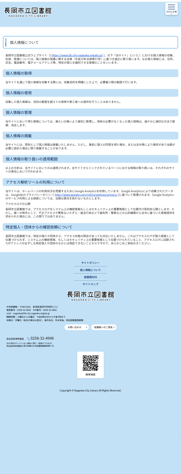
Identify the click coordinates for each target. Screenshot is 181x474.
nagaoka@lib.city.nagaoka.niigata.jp (31, 313)
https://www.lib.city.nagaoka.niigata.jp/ (77, 55)
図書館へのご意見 (103, 327)
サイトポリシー (90, 262)
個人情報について (90, 270)
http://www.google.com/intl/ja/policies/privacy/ (86, 195)
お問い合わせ (74, 327)
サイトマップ (90, 284)
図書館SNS (90, 277)
